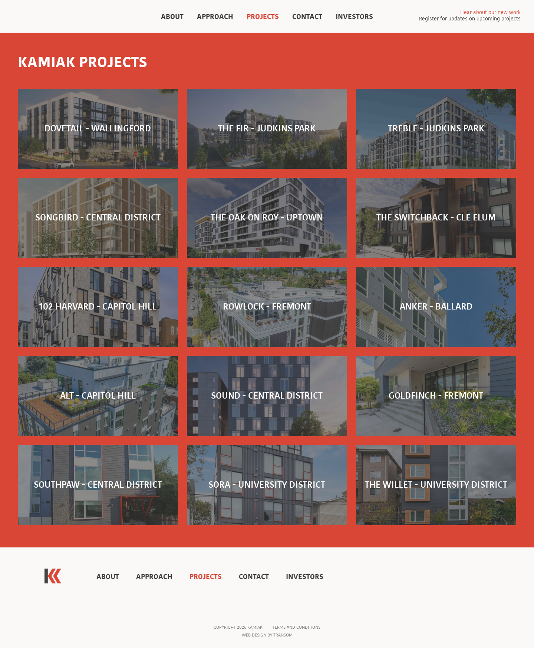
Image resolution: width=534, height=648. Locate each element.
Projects (263, 16)
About (172, 16)
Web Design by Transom (267, 635)
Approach (215, 16)
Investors (354, 16)
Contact (307, 16)
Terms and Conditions (296, 627)
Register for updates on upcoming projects (470, 16)
